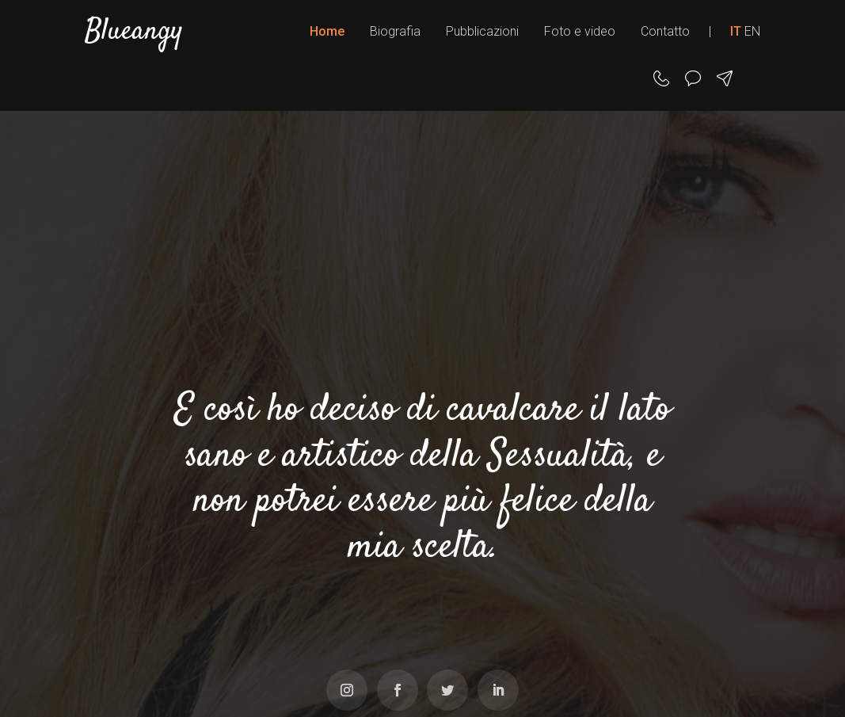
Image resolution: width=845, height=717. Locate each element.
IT (735, 31)
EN (752, 31)
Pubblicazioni (482, 31)
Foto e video (579, 31)
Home (327, 31)
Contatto (665, 31)
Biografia (395, 31)
